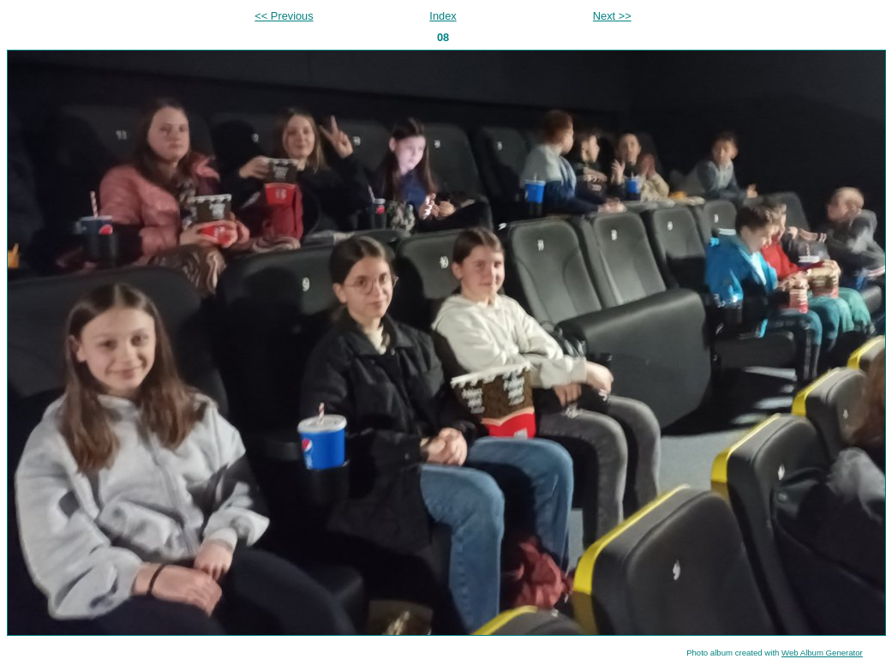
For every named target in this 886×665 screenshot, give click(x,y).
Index (442, 15)
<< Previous (283, 15)
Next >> (612, 15)
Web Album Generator (822, 652)
